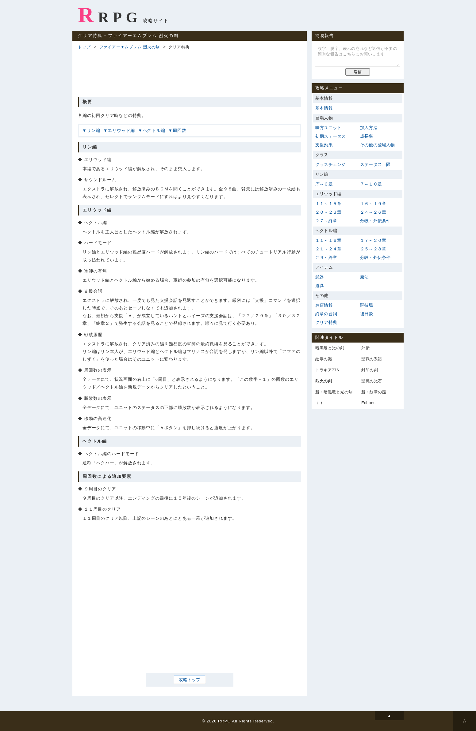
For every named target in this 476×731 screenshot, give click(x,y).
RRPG (109, 15)
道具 (319, 285)
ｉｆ (319, 403)
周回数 (179, 130)
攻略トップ (189, 679)
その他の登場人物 (377, 144)
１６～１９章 (373, 203)
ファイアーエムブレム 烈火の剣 (129, 47)
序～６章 (324, 184)
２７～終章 (326, 220)
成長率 (366, 136)
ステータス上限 (375, 164)
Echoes (368, 402)
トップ (84, 47)
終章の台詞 (326, 313)
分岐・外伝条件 (375, 220)
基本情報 (324, 108)
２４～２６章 (373, 212)
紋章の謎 (323, 359)
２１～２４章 (328, 248)
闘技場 (366, 305)
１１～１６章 (328, 240)
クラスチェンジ (330, 164)
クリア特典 (326, 322)
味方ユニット (328, 127)
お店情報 (324, 305)
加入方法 (369, 127)
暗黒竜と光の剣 (329, 348)
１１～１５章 (328, 203)
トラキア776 (327, 370)
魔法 (364, 277)
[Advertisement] (189, 72)
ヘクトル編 (154, 130)
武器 (319, 277)
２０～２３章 (328, 212)
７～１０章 (371, 184)
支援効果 (324, 144)
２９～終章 (326, 257)
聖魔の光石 (371, 381)
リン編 (93, 130)
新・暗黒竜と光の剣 (334, 392)
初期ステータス (330, 136)
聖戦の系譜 (371, 359)
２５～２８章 (373, 248)
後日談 (366, 313)
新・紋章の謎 (373, 392)
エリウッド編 (121, 130)
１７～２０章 (373, 240)
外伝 (365, 348)
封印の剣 (369, 370)
